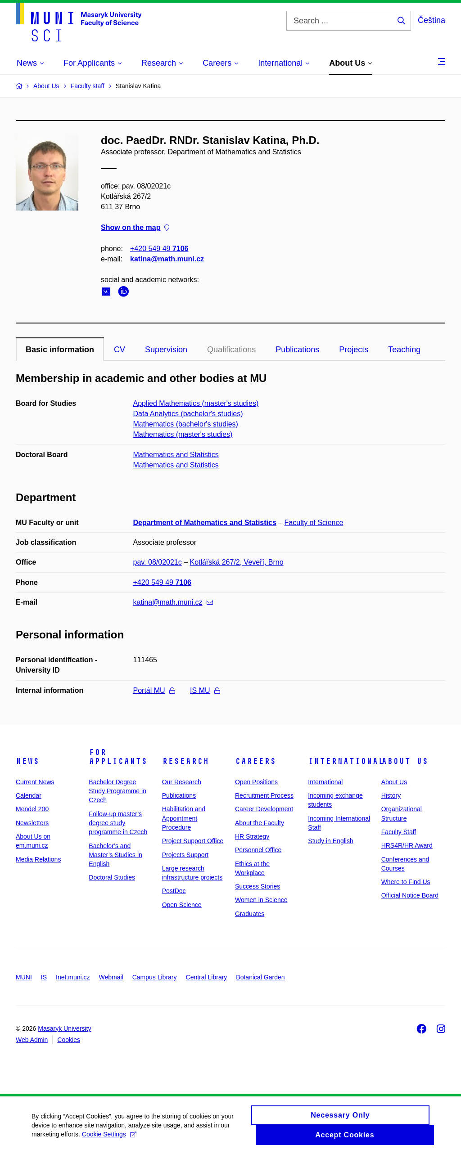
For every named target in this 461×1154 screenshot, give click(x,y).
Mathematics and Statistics (176, 454)
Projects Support (185, 854)
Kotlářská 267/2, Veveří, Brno (237, 562)
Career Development (264, 809)
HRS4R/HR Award (407, 845)
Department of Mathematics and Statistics (204, 522)
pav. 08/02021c (157, 562)
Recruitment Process (264, 795)
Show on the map (135, 228)
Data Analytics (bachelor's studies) (188, 414)
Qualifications (231, 349)
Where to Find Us (405, 881)
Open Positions (256, 782)
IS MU (204, 690)
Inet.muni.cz (73, 977)
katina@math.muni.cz (167, 259)
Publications (297, 349)
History (391, 795)
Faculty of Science (314, 522)
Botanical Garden (260, 977)
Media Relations (38, 859)
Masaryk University (64, 1028)
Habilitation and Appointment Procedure (184, 818)
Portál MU (154, 690)
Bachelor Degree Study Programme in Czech (117, 791)
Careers (255, 761)
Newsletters (32, 822)
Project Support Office (193, 840)
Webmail (111, 977)
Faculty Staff (398, 831)
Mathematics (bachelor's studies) (185, 424)
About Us (404, 761)
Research (185, 761)
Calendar (28, 795)
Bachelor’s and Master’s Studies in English (115, 855)
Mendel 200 (32, 809)
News (27, 761)
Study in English (330, 840)
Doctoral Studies (112, 877)
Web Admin (32, 1039)
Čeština (431, 20)
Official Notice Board (409, 895)
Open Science (182, 904)
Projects (353, 349)
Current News (35, 782)
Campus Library (154, 977)
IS (44, 977)
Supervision (166, 349)
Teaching (404, 349)
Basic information (60, 349)
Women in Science (261, 899)
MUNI (24, 977)
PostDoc (174, 890)
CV (119, 349)
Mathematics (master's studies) (183, 434)
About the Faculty (259, 822)
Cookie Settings (109, 1137)
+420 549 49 (159, 248)
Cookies (68, 1039)
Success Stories (257, 886)
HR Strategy (252, 836)
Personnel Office (258, 849)
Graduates (249, 913)
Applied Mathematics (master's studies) (196, 403)
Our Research (181, 782)
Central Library (206, 977)
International (346, 761)
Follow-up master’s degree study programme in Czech (118, 823)
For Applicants (118, 756)
